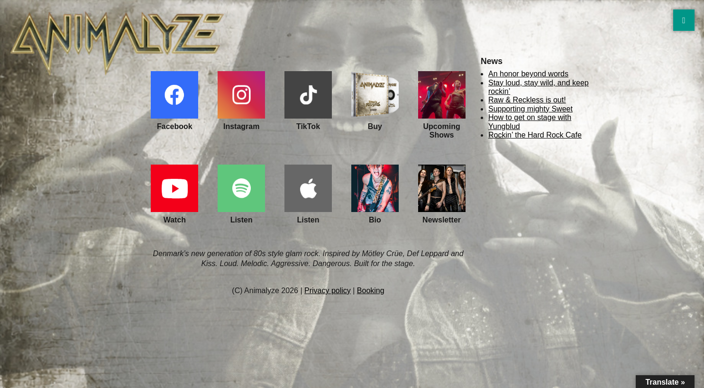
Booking (370, 290)
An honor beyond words (528, 74)
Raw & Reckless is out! (527, 100)
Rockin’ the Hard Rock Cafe (535, 135)
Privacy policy (327, 290)
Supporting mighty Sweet (530, 109)
